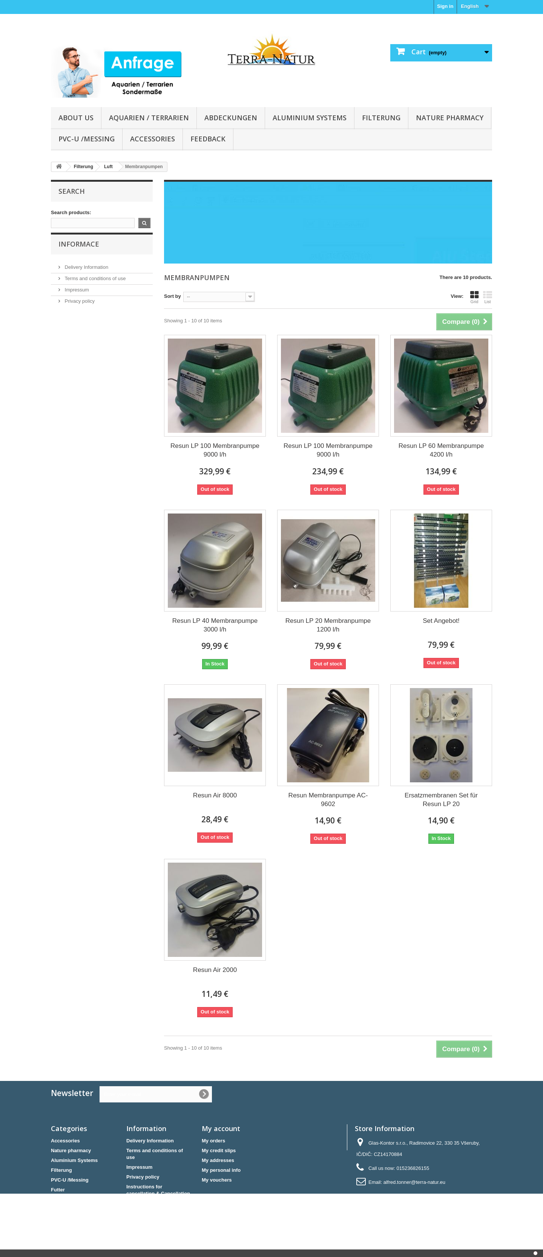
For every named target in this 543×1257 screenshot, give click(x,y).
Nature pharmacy (449, 117)
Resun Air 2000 (215, 969)
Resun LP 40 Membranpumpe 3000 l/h (215, 625)
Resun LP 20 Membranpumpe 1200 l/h (328, 625)
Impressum (76, 297)
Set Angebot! (441, 620)
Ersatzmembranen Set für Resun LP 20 (441, 800)
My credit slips (219, 1150)
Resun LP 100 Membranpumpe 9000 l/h (214, 450)
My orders (213, 1141)
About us (76, 117)
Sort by (172, 296)
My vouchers (217, 1180)
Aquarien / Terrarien (149, 117)
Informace (78, 254)
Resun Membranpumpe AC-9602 (328, 800)
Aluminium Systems (310, 117)
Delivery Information (85, 274)
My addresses (218, 1160)
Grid (474, 297)
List (487, 297)
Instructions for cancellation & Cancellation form (158, 1193)
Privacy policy (79, 308)
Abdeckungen (230, 117)
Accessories (152, 138)
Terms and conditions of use (94, 286)
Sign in (445, 6)
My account (221, 1128)
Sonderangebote (70, 1199)
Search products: (71, 212)
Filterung (381, 117)
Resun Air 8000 (215, 795)
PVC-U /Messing (86, 138)
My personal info (221, 1170)
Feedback (207, 138)
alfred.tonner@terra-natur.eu (414, 1182)
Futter (58, 1190)
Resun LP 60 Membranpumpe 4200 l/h (441, 450)
